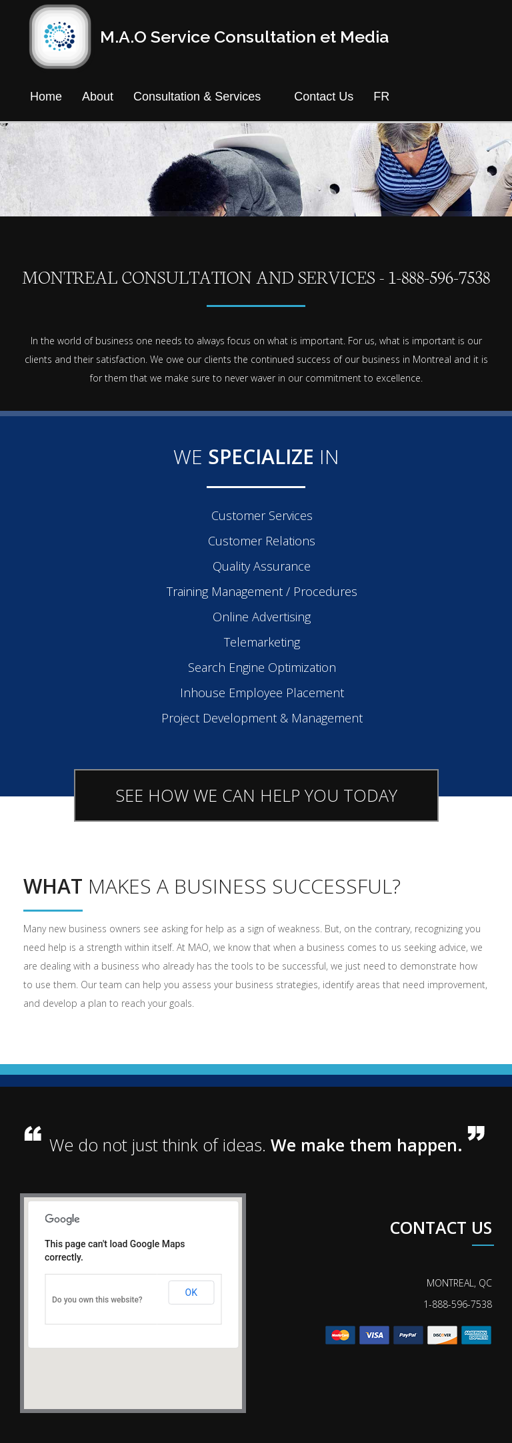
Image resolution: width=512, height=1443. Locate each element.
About (97, 96)
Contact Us (323, 96)
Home (46, 96)
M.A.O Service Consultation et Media (244, 37)
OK (191, 1292)
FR (381, 96)
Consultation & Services (197, 96)
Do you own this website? (97, 1299)
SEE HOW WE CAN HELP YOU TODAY (256, 795)
